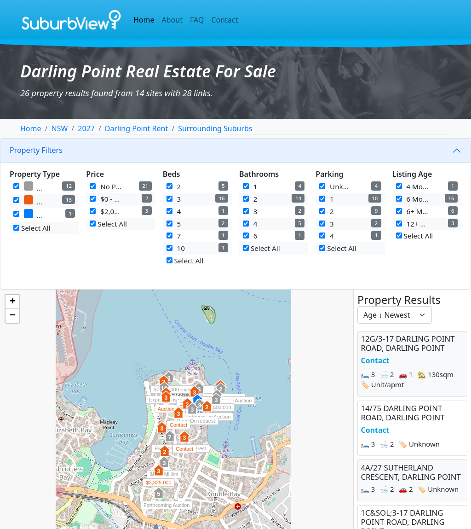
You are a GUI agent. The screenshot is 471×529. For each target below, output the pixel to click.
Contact (224, 20)
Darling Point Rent (136, 128)
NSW (59, 128)
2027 (86, 128)
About (172, 20)
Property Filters (36, 150)
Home (144, 20)
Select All (32, 228)
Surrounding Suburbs (215, 128)
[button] (166, 401)
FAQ (197, 20)
